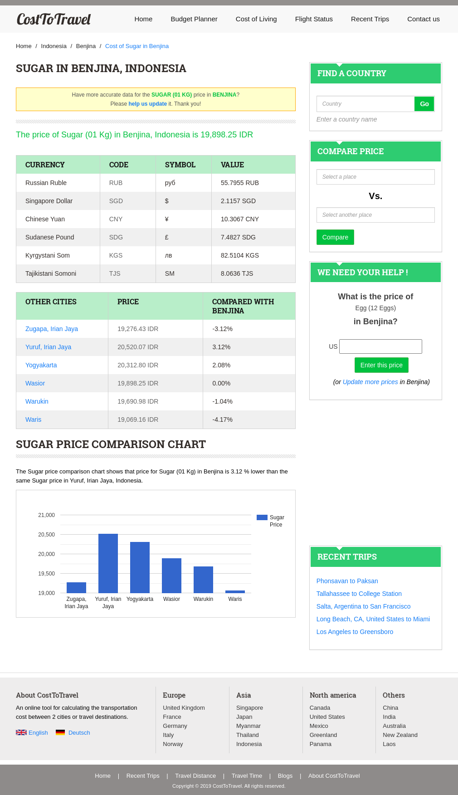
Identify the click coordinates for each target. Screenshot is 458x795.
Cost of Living (256, 19)
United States (327, 716)
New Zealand (400, 735)
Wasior (35, 383)
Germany (175, 725)
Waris (33, 419)
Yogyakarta (41, 365)
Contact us (423, 19)
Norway (173, 744)
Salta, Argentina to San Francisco (364, 606)
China (390, 707)
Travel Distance (195, 775)
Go (424, 103)
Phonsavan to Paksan (347, 581)
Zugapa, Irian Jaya (51, 328)
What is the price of (375, 296)
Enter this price (382, 365)
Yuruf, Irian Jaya (48, 347)
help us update (147, 104)
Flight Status (314, 19)
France (172, 716)
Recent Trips (370, 19)
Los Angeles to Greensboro (355, 631)
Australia (394, 725)
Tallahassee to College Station (359, 593)
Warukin (37, 401)
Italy (168, 735)
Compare (335, 237)
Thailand (247, 735)
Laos (389, 744)
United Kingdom (184, 707)
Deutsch (79, 732)
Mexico (319, 725)
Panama (320, 744)
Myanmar (248, 725)
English (38, 732)
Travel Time (247, 775)
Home (143, 19)
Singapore (249, 707)
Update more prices (370, 381)
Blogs (285, 775)
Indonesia (249, 744)
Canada (320, 707)
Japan (244, 716)
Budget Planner (194, 19)
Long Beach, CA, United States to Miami (373, 619)
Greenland (323, 735)
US (333, 346)
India (389, 716)
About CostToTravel (334, 775)
